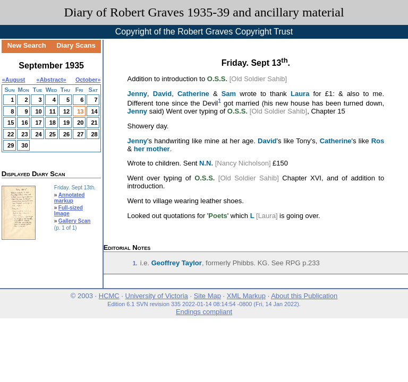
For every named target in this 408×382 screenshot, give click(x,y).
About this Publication (304, 296)
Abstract (51, 79)
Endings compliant (204, 312)
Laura (300, 94)
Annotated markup (69, 198)
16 (24, 122)
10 (38, 111)
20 (80, 122)
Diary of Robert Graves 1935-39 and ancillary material (204, 12)
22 (10, 134)
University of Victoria (156, 296)
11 (52, 111)
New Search (26, 45)
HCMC (109, 296)
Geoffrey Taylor (176, 263)
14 (94, 111)
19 (66, 122)
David (162, 94)
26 (66, 134)
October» (88, 79)
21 (94, 122)
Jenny (137, 94)
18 (52, 122)
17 (38, 122)
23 (24, 134)
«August (13, 79)
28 (94, 134)
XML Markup (246, 296)
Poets (217, 216)
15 (10, 122)
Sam (229, 94)
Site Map (207, 296)
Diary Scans (76, 45)
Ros (378, 141)
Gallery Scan (74, 221)
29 (10, 145)
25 (52, 134)
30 (24, 145)
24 (38, 134)
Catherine (193, 94)
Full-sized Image (68, 210)
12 (66, 111)
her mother (152, 149)
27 (80, 134)
